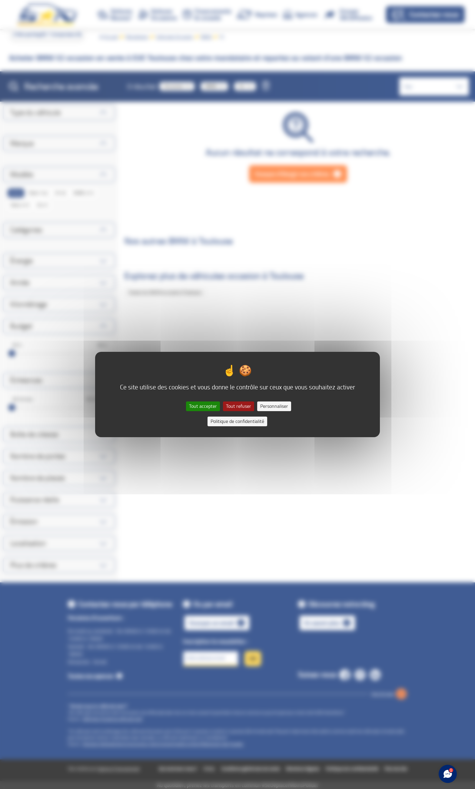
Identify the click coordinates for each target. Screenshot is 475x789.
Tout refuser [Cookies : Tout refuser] (238, 406)
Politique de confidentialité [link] (237, 421)
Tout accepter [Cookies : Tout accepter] (203, 406)
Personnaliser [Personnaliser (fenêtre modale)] (274, 406)
